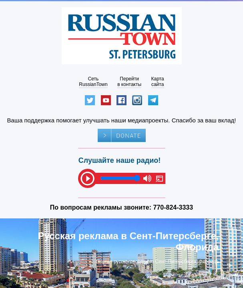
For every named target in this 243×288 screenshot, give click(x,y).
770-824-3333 (173, 207)
